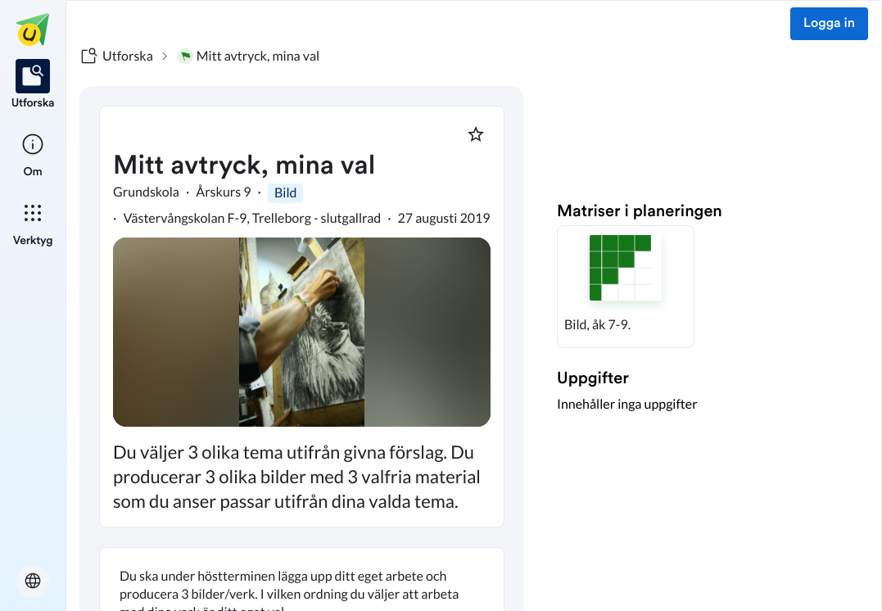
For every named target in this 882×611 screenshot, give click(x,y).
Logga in (829, 23)
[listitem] (33, 85)
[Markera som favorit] (476, 134)
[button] (625, 286)
